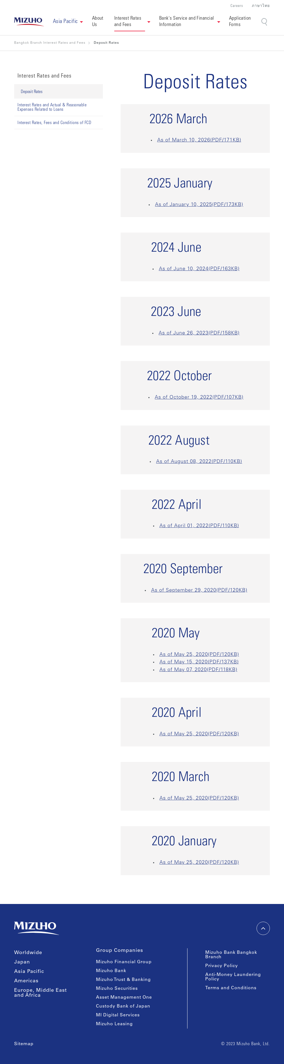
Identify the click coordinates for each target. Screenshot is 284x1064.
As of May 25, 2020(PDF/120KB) (199, 654)
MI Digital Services (118, 1015)
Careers (236, 6)
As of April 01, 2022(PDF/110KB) (199, 526)
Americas (26, 981)
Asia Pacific (29, 971)
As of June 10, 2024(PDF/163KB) (199, 269)
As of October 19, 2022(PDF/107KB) (199, 397)
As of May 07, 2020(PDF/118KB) (198, 670)
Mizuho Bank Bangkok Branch (231, 954)
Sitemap (24, 1044)
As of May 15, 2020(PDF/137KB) (199, 662)
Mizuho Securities (117, 988)
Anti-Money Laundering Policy (233, 977)
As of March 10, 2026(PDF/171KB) (199, 140)
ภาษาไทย (261, 6)
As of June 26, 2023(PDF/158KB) (199, 333)
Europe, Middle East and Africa (40, 993)
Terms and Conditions (231, 988)
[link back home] (29, 21)
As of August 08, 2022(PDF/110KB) (199, 461)
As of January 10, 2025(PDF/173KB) (199, 204)
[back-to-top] (263, 928)
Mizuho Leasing (114, 1024)
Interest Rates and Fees (128, 21)
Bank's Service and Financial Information (187, 21)
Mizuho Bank (111, 971)
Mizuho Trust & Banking (123, 980)
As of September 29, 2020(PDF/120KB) (199, 590)
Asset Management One (124, 997)
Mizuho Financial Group (124, 962)
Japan (22, 962)
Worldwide (28, 952)
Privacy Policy (221, 966)
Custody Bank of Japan (123, 1006)
